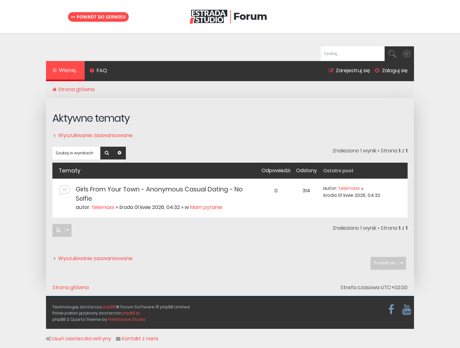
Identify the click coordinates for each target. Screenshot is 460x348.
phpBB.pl (131, 313)
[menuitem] (98, 71)
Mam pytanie (206, 207)
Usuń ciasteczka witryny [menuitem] (78, 338)
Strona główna (70, 287)
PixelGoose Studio (127, 319)
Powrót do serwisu (98, 17)
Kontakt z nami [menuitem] (137, 338)
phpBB (109, 307)
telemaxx (103, 207)
